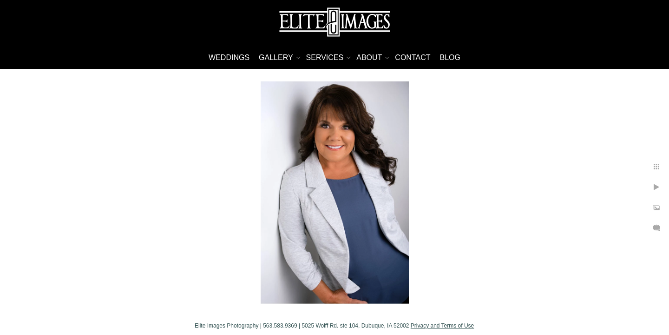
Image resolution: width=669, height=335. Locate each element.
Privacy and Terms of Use (442, 325)
